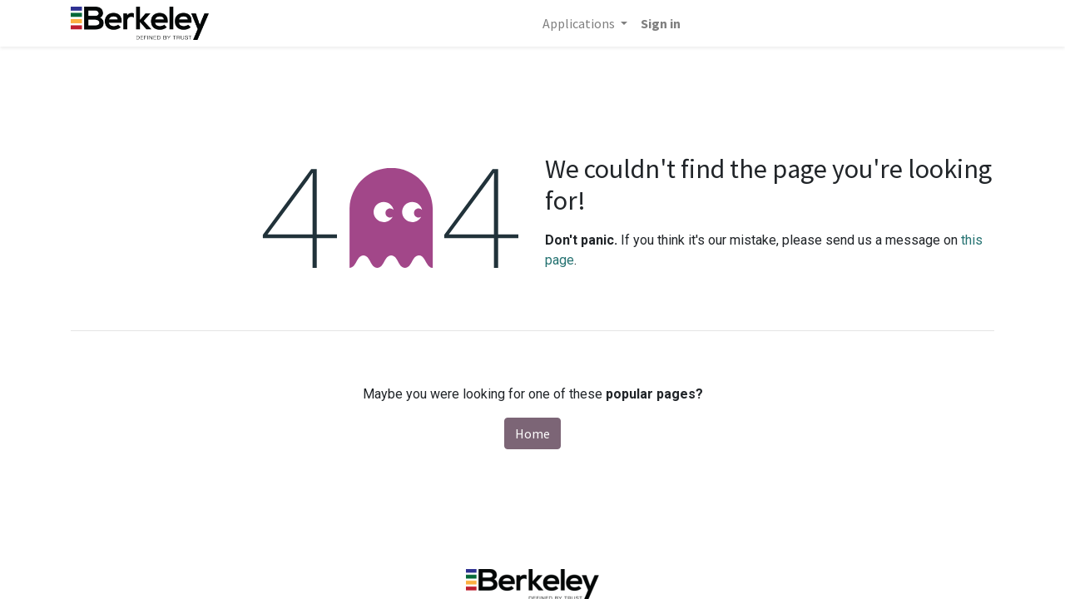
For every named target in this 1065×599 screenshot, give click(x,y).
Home (532, 433)
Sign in (661, 23)
